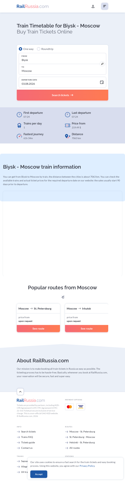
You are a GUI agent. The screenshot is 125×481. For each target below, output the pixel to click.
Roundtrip (47, 48)
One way (28, 48)
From (24, 56)
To (23, 67)
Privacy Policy (87, 465)
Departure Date (29, 80)
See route (38, 328)
